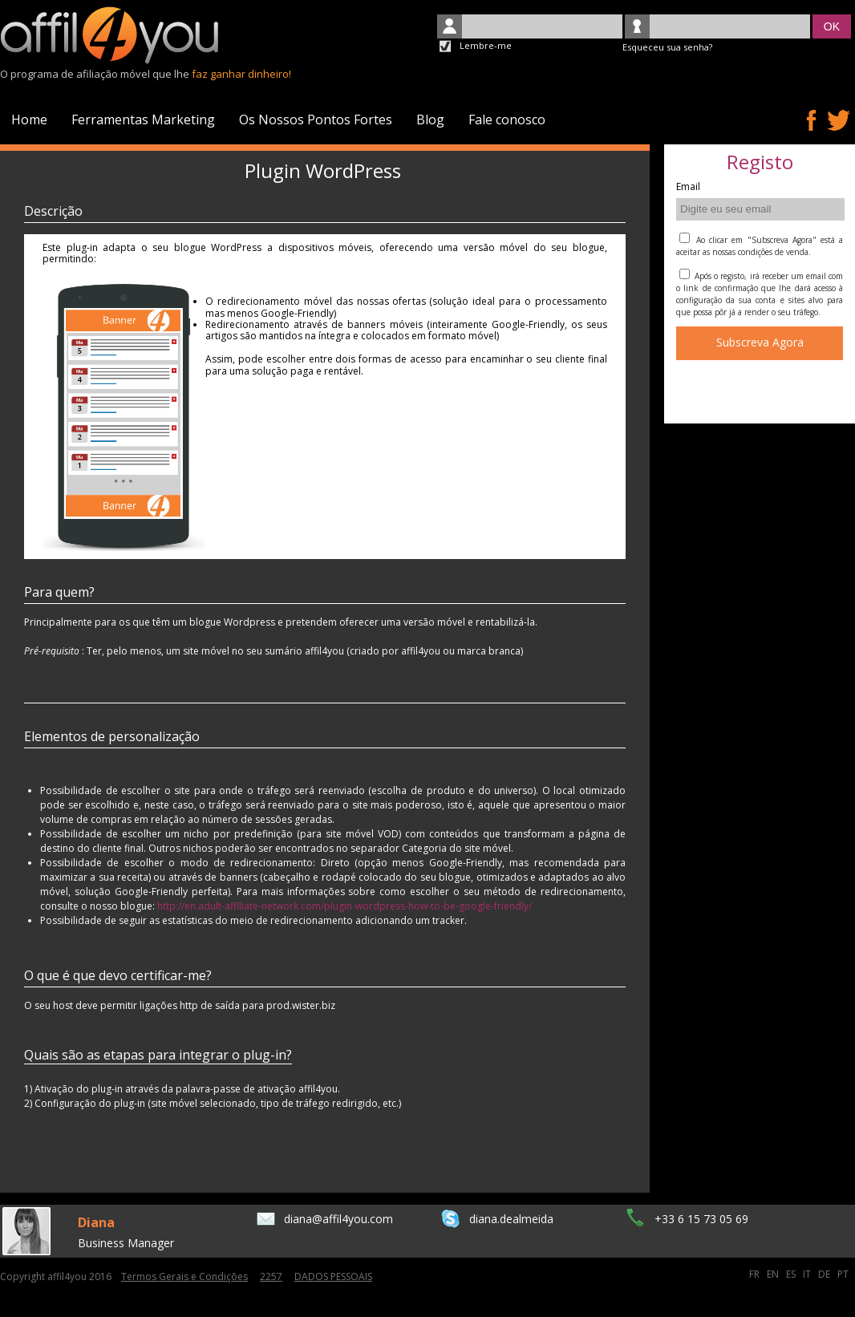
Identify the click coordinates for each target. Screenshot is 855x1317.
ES (792, 1274)
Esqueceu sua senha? (667, 47)
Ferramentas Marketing (143, 119)
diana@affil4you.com (338, 1218)
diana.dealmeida (511, 1218)
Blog (430, 119)
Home (29, 119)
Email (688, 187)
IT (808, 1274)
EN (774, 1274)
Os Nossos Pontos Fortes (315, 119)
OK (832, 26)
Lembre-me (486, 45)
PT (843, 1274)
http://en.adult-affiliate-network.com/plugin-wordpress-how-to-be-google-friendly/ (344, 906)
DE (825, 1274)
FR (755, 1274)
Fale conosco (506, 119)
